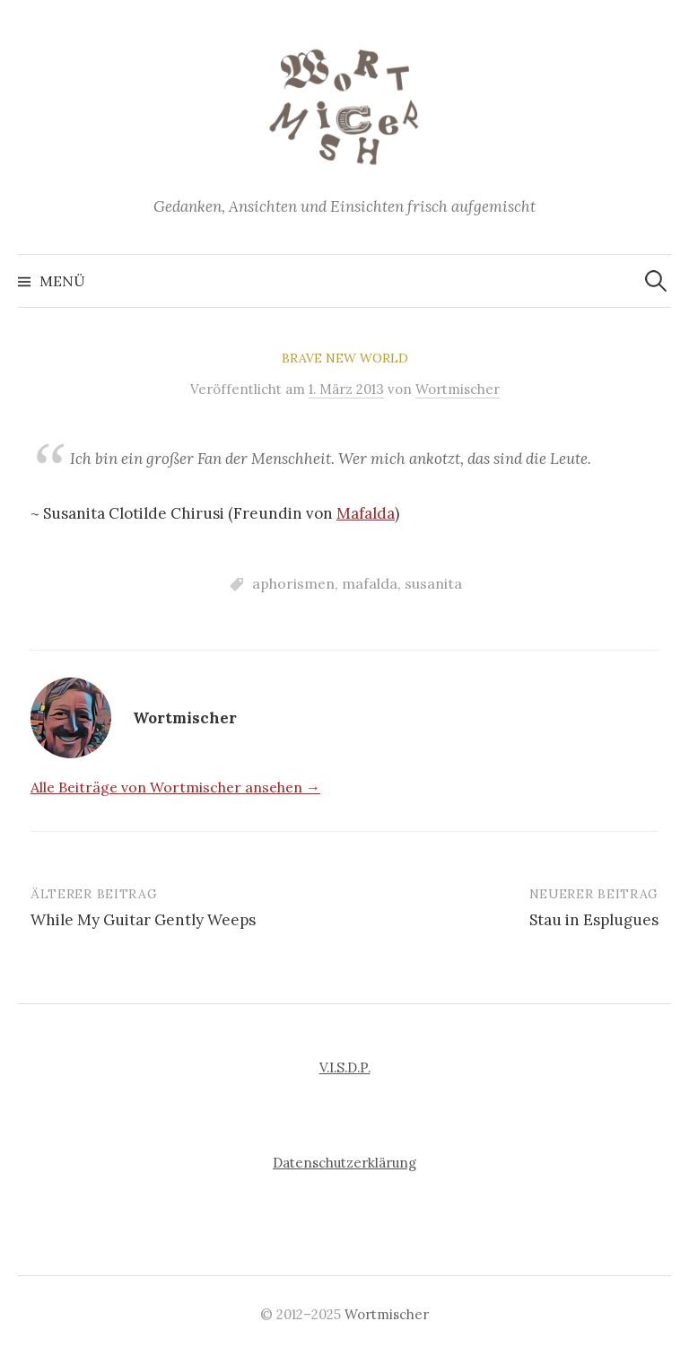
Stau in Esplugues (593, 920)
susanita (433, 583)
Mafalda (365, 513)
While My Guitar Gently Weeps (143, 920)
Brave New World (345, 358)
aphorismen (293, 583)
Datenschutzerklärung (344, 1162)
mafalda (369, 583)
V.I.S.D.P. (345, 1067)
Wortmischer (386, 1314)
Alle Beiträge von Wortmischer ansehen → (175, 787)
